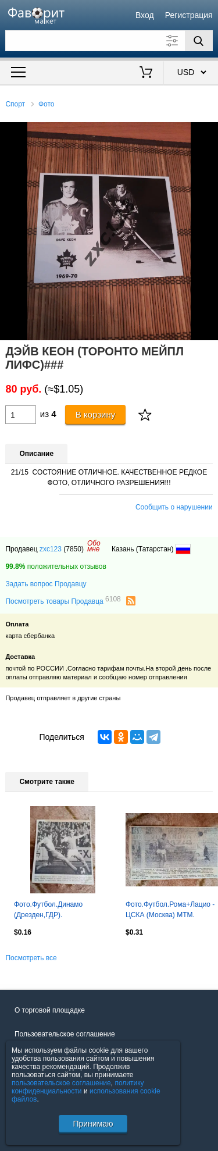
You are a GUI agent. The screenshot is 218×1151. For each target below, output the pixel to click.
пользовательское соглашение (61, 1083)
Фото (46, 104)
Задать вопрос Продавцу (45, 584)
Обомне (94, 546)
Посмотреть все (30, 958)
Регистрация (189, 15)
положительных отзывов (55, 566)
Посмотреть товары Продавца (62, 600)
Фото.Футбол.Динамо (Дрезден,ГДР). (48, 909)
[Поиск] (199, 40)
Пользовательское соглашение (65, 1034)
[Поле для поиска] (108, 40)
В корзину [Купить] (96, 414)
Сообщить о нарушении (174, 507)
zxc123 (51, 549)
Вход (144, 15)
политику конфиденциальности (78, 1087)
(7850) (73, 549)
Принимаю (93, 1123)
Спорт (15, 104)
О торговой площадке (50, 1010)
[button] (207, 132)
